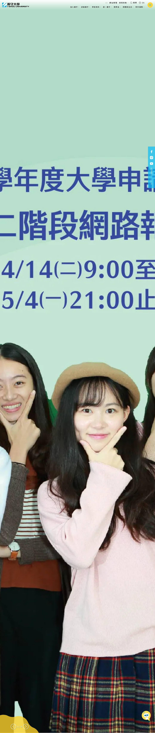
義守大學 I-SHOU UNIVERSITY (15, 5)
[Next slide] (26, 726)
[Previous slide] (13, 726)
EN (142, 2)
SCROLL (151, 176)
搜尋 (133, 2)
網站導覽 (113, 2)
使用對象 (124, 2)
